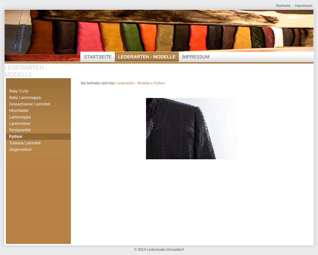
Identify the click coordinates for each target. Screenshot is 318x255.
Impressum (303, 5)
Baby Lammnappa (25, 97)
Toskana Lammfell (25, 143)
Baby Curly (18, 91)
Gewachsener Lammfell (29, 104)
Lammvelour (20, 123)
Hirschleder (19, 110)
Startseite (282, 5)
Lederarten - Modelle (147, 56)
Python (15, 136)
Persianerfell (20, 130)
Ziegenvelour (20, 149)
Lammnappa (20, 117)
